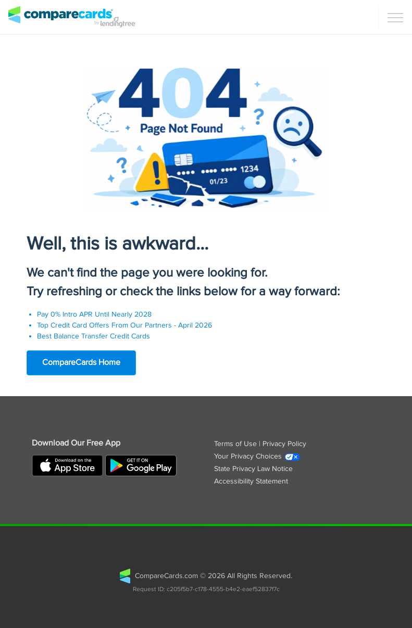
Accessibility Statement (251, 481)
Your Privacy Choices (257, 456)
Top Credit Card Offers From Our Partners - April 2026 (124, 325)
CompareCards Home (81, 363)
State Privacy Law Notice (253, 469)
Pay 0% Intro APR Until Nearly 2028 (94, 314)
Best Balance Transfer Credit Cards (93, 336)
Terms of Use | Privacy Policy (260, 444)
